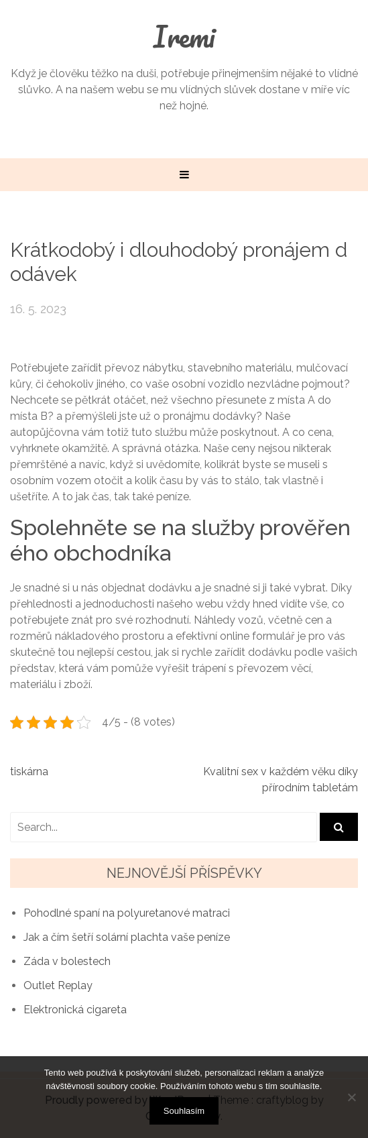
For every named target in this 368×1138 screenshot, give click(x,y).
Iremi (184, 36)
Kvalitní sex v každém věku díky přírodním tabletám (280, 779)
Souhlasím (184, 1111)
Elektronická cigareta (75, 1009)
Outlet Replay (58, 985)
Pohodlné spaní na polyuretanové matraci (126, 913)
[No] (351, 1097)
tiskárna (29, 771)
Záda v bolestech (67, 961)
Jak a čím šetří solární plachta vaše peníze (126, 937)
